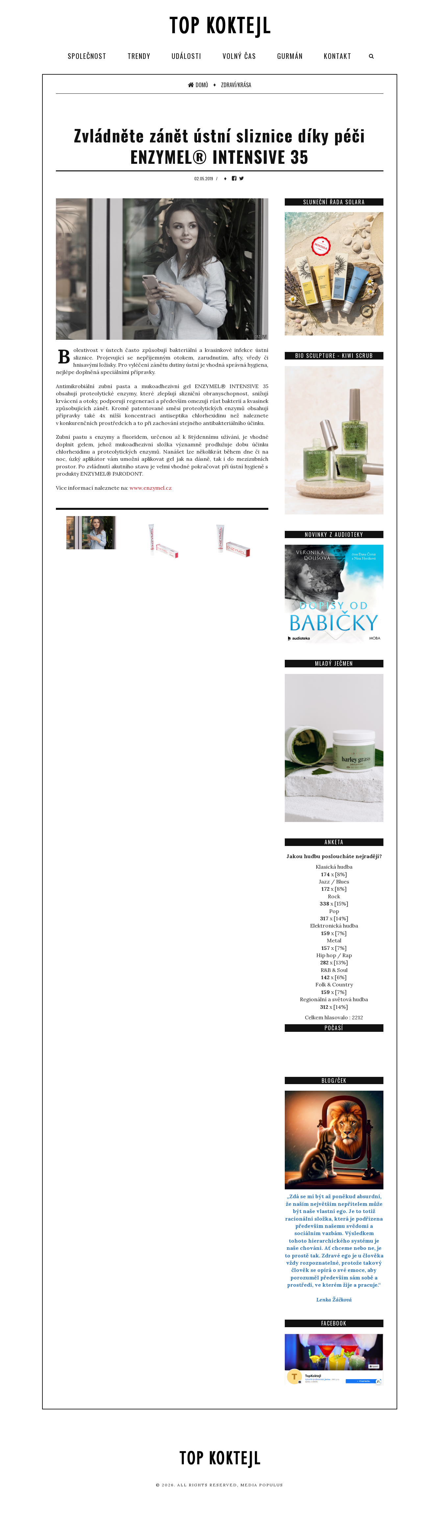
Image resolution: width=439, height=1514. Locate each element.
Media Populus (261, 1484)
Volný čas (239, 56)
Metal (334, 940)
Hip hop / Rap (334, 955)
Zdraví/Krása (236, 84)
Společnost (87, 56)
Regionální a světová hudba (334, 999)
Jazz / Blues (334, 881)
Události (187, 56)
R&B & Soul (334, 970)
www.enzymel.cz (151, 487)
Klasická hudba (334, 866)
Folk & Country (334, 984)
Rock (334, 896)
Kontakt (338, 56)
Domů (198, 84)
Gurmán (290, 56)
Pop (334, 911)
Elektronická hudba (334, 925)
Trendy (139, 56)
